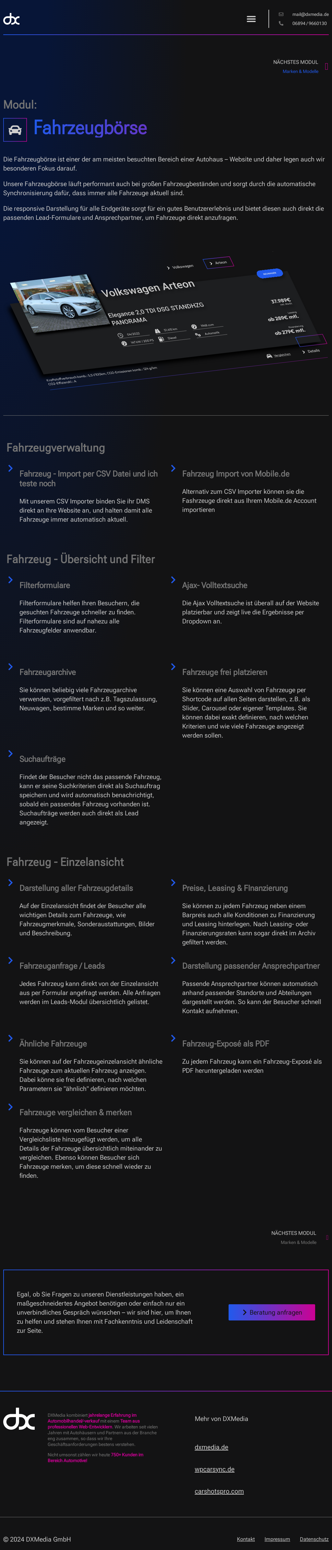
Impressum (277, 1539)
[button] (251, 19)
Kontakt (246, 1539)
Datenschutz (314, 1539)
